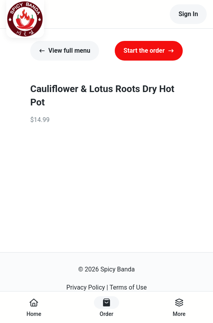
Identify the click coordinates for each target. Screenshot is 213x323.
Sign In (188, 14)
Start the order (148, 50)
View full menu (64, 50)
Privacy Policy (85, 287)
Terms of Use (128, 287)
